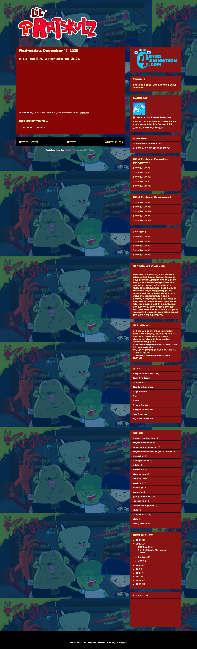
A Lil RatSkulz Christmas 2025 (152, 551)
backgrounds (141, 460)
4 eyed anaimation (144, 438)
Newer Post (28, 142)
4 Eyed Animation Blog (146, 373)
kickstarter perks (143, 505)
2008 (139, 584)
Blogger (122, 642)
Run (135, 396)
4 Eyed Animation (143, 409)
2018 (138, 565)
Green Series (140, 405)
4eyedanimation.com (145, 447)
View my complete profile (148, 127)
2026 (139, 540)
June (141, 561)
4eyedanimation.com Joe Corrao (152, 451)
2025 (139, 543)
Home (71, 142)
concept (138, 478)
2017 (138, 569)
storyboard (140, 523)
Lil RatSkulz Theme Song (147, 143)
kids (135, 510)
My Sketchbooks (143, 418)
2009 (139, 580)
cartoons (138, 469)
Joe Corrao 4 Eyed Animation (153, 117)
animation (138, 456)
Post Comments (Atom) (80, 150)
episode (138, 492)
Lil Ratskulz (139, 382)
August (142, 557)
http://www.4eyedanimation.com (151, 355)
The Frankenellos (143, 387)
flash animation (142, 496)
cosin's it (138, 483)
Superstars (140, 391)
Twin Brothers (141, 378)
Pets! (136, 400)
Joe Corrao (140, 414)
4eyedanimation (142, 442)
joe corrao (139, 501)
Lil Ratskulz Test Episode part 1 (151, 148)
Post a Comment (34, 127)
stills (135, 519)
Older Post (114, 142)
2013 (138, 573)
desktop (138, 487)
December (144, 547)
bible (136, 465)
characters (139, 474)
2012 (138, 576)
